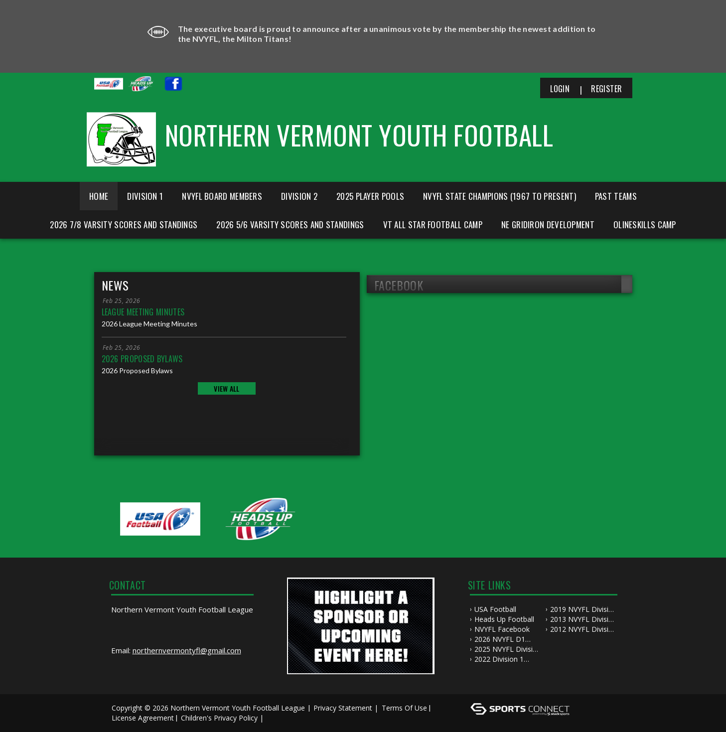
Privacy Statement (342, 708)
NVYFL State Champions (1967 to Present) (499, 196)
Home (98, 196)
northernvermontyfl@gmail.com (187, 650)
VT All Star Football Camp (433, 224)
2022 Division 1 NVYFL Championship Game (508, 659)
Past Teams (616, 196)
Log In (280, 718)
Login (560, 89)
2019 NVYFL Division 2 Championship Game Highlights (583, 609)
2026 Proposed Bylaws (142, 359)
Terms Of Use (404, 708)
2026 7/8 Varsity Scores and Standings (123, 224)
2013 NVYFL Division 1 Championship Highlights (583, 619)
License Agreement (143, 718)
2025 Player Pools (370, 196)
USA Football (495, 609)
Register (606, 89)
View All (226, 388)
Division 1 (145, 196)
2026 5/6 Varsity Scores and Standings (290, 224)
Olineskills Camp (644, 224)
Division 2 (299, 196)
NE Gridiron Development (547, 224)
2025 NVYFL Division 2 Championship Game (507, 649)
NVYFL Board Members (222, 196)
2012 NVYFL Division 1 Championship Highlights (583, 629)
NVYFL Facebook (502, 629)
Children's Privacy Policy (219, 718)
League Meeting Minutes (143, 312)
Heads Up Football (504, 619)
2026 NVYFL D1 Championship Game (508, 639)
